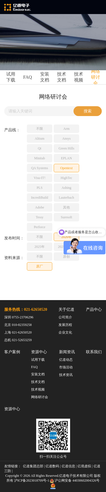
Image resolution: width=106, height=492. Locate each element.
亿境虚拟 (84, 466)
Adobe (39, 207)
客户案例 (12, 352)
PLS (40, 188)
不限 (39, 129)
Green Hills (66, 148)
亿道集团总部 (33, 466)
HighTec (66, 178)
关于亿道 (66, 309)
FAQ (27, 77)
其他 (66, 207)
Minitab (39, 158)
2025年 (39, 247)
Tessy (39, 217)
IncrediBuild (39, 197)
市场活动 (66, 367)
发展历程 (65, 325)
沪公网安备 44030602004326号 (77, 480)
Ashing (67, 188)
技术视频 (78, 77)
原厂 (39, 266)
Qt (39, 148)
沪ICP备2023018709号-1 (31, 480)
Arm (66, 129)
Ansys (66, 138)
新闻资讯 (67, 352)
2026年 (66, 237)
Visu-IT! (39, 178)
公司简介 (65, 317)
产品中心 (94, 309)
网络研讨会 (95, 77)
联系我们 (94, 352)
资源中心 (39, 352)
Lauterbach (66, 197)
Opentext (66, 168)
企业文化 (65, 332)
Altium (39, 138)
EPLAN (66, 158)
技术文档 (61, 77)
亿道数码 (52, 466)
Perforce (40, 227)
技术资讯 (66, 375)
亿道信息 (68, 466)
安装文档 (44, 77)
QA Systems (39, 168)
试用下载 (10, 77)
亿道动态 (66, 360)
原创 (66, 257)
